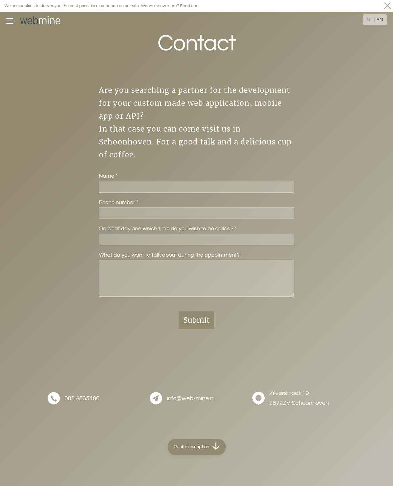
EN (379, 20)
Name (108, 176)
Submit (196, 320)
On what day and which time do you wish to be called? (168, 228)
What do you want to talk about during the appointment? (169, 255)
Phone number (118, 202)
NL (370, 20)
